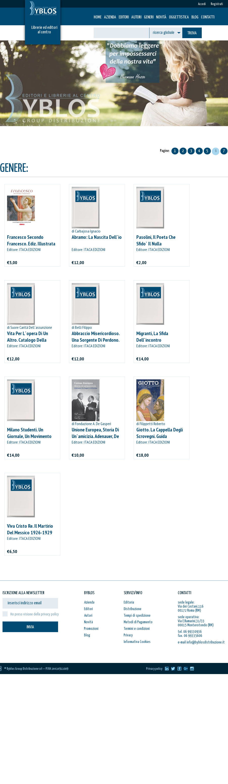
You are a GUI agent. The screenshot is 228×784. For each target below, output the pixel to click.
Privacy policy (154, 669)
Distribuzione (132, 609)
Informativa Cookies (137, 642)
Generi (149, 17)
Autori (136, 17)
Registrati (217, 4)
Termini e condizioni (137, 629)
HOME (98, 17)
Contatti (207, 17)
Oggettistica (179, 17)
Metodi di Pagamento (138, 622)
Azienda (110, 17)
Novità (161, 17)
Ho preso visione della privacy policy (34, 614)
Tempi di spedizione (137, 615)
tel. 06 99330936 (190, 632)
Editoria (129, 602)
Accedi (202, 4)
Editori (124, 17)
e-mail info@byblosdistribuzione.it (201, 642)
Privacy (128, 635)
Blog (194, 17)
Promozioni (91, 629)
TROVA (192, 33)
